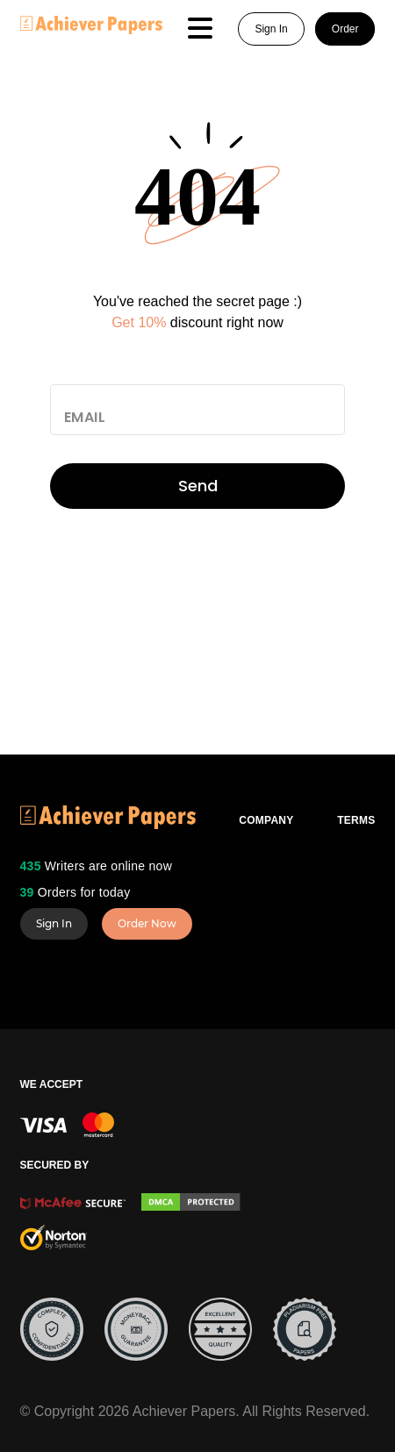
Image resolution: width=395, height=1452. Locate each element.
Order (345, 29)
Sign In (271, 29)
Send (198, 486)
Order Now (147, 923)
